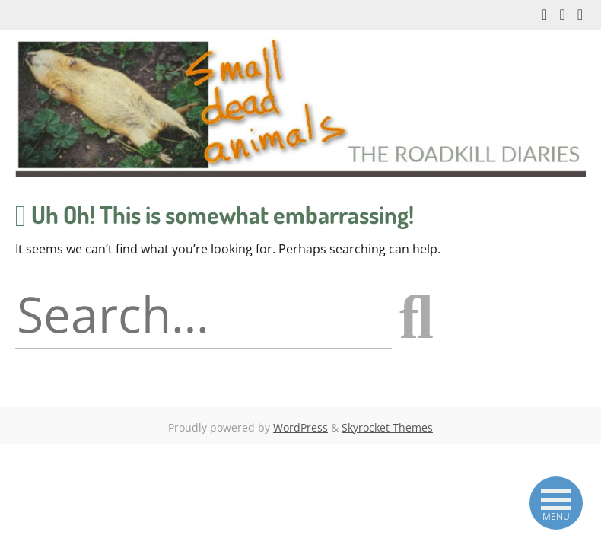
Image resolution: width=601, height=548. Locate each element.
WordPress (300, 427)
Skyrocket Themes (387, 427)
